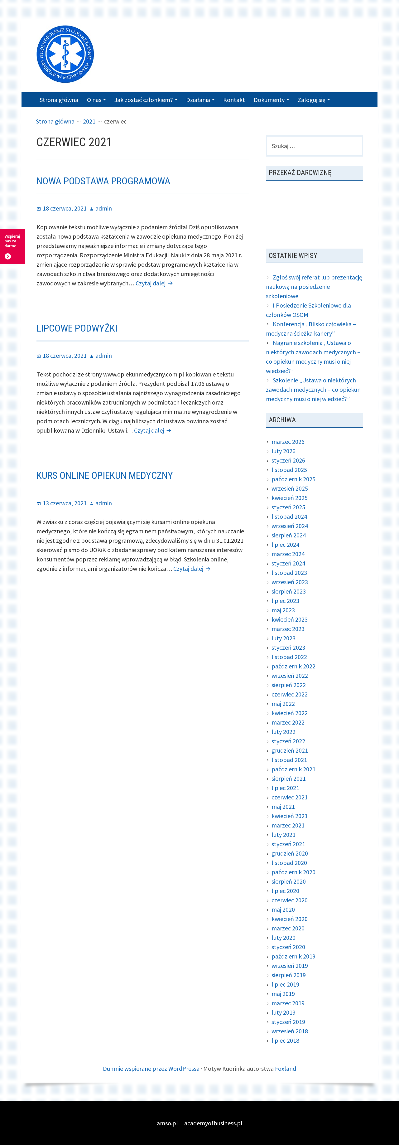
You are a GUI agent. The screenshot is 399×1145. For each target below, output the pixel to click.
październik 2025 (293, 479)
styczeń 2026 (288, 460)
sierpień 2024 (289, 535)
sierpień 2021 (289, 778)
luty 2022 (284, 731)
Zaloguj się (311, 100)
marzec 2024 (288, 554)
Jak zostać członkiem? (143, 100)
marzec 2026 (288, 441)
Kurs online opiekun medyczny (104, 475)
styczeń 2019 (288, 1022)
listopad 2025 (289, 469)
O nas (94, 100)
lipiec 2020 (285, 891)
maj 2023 (283, 610)
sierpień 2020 (289, 881)
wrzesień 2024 (290, 526)
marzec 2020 (288, 928)
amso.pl (167, 1123)
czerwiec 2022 (290, 694)
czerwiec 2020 (290, 900)
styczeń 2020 (288, 947)
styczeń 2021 (288, 844)
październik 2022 (293, 666)
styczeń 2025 (288, 507)
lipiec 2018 (285, 1040)
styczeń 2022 (288, 741)
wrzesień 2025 (290, 488)
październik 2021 (293, 769)
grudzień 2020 (290, 853)
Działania (198, 100)
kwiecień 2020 (290, 919)
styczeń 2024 (288, 563)
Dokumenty (269, 100)
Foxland (285, 1068)
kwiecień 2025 (290, 498)
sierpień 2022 (289, 685)
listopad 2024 (289, 516)
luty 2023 (284, 638)
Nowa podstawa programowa (103, 181)
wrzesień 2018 (290, 1031)
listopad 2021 (289, 760)
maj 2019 (283, 993)
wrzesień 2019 (290, 965)
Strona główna (59, 100)
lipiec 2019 (285, 984)
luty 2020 (284, 937)
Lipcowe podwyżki (77, 328)
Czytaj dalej (155, 283)
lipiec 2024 (285, 544)
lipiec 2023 (285, 600)
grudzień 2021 (290, 750)
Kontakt (234, 100)
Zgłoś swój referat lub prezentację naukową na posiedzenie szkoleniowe (314, 286)
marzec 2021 (288, 825)
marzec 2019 (288, 1003)
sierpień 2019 (289, 975)
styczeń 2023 (288, 647)
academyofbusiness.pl (213, 1123)
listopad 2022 (289, 657)
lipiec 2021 (285, 788)
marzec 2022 (288, 722)
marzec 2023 (288, 629)
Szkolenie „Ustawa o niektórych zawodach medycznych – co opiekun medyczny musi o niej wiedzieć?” (313, 389)
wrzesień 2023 (290, 582)
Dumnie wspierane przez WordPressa (151, 1068)
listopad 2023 (289, 572)
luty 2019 (284, 1012)
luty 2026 (284, 451)
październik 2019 (293, 956)
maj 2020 (283, 909)
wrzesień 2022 (290, 675)
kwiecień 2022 (290, 713)
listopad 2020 (289, 862)
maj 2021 (283, 806)
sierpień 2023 (289, 591)
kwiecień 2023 (290, 619)
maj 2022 (283, 703)
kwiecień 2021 (290, 816)
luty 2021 (284, 834)
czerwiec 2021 (290, 797)
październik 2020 (293, 872)
